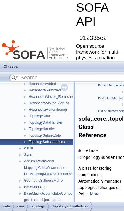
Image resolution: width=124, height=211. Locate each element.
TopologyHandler (42, 129)
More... (96, 194)
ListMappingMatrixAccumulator (48, 174)
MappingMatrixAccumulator (45, 168)
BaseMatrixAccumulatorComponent (51, 193)
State (28, 155)
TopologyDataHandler (45, 122)
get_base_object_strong (42, 200)
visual (28, 148)
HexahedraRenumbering (48, 110)
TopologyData (39, 116)
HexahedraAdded (42, 84)
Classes (11, 66)
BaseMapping (34, 187)
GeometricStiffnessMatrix (43, 180)
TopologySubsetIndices (47, 142)
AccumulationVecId (39, 161)
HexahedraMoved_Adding (49, 103)
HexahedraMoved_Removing (51, 97)
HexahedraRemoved (45, 90)
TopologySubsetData (45, 135)
